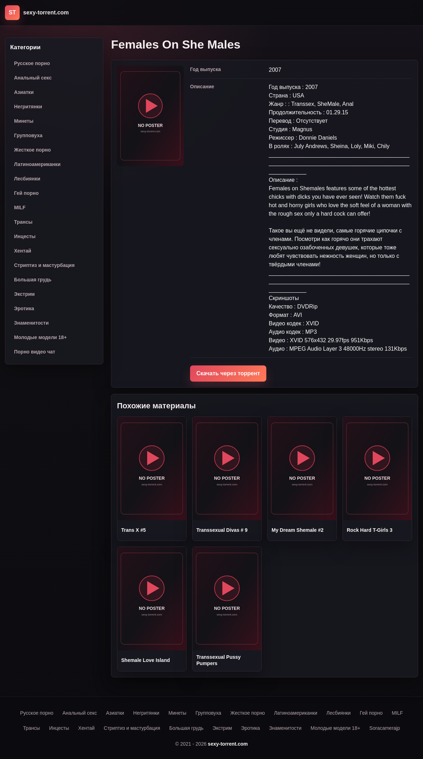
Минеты (23, 121)
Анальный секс (33, 78)
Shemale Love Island (145, 660)
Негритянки (28, 106)
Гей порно (26, 193)
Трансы (23, 222)
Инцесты (24, 236)
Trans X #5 (133, 530)
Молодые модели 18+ (40, 337)
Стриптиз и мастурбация (44, 265)
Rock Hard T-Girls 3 (369, 530)
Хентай (22, 251)
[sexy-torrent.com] (37, 12)
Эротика (24, 308)
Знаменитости (31, 323)
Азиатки (24, 92)
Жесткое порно (32, 150)
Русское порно (32, 63)
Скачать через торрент (228, 373)
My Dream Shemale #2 (298, 530)
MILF (20, 207)
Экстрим (24, 294)
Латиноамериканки (37, 164)
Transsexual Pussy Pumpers (218, 660)
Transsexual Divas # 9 (222, 530)
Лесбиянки (27, 178)
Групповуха (28, 135)
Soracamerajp (384, 728)
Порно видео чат (34, 352)
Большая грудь (32, 279)
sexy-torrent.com (228, 744)
